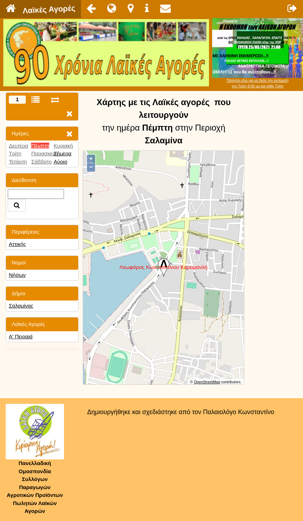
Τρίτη (15, 153)
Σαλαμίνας (21, 306)
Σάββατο (41, 162)
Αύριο (60, 162)
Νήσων (17, 275)
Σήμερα (62, 153)
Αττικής (17, 244)
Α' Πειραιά (21, 336)
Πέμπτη (40, 146)
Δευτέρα (18, 146)
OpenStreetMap (207, 382)
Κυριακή (63, 146)
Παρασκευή (44, 153)
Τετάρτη (18, 162)
